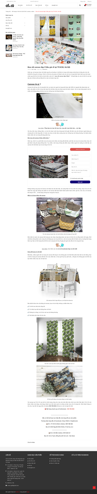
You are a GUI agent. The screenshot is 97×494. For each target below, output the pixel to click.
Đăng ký (89, 1)
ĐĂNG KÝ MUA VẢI (80, 149)
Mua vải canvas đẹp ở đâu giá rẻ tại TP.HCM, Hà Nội (49, 67)
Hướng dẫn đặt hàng (56, 458)
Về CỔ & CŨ (9, 20)
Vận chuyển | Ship (55, 461)
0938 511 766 (12, 1)
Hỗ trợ (7, 25)
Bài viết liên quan (10, 32)
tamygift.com (9, 28)
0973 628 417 (35, 1)
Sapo (28, 491)
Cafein (17, 491)
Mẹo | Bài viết (9, 23)
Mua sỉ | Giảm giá (55, 463)
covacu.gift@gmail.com (13, 485)
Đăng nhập (82, 1)
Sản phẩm (8, 17)
